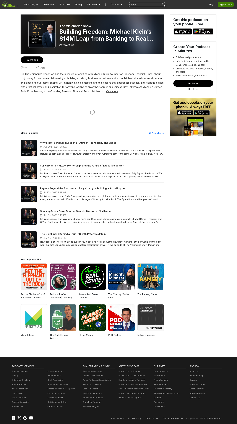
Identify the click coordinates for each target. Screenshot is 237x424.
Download (31, 60)
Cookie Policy (141, 418)
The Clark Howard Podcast (59, 337)
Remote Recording (20, 402)
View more (78, 91)
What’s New (159, 376)
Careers (193, 380)
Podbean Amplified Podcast (166, 393)
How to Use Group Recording (131, 393)
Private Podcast (19, 384)
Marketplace (27, 335)
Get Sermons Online (56, 402)
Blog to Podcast (90, 389)
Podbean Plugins (90, 406)
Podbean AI (17, 406)
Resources (159, 402)
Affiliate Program (197, 393)
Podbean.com (216, 418)
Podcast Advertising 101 (129, 398)
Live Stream (17, 393)
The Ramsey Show (147, 294)
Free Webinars (160, 380)
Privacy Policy (125, 418)
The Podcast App (19, 389)
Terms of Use (157, 418)
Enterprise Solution (20, 380)
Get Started (193, 83)
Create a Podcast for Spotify (59, 389)
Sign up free (226, 4)
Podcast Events (161, 384)
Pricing (76, 4)
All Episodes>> (157, 133)
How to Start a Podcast (128, 371)
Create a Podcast (55, 371)
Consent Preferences (177, 418)
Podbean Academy (162, 389)
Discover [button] (112, 4)
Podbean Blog (196, 376)
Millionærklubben (145, 335)
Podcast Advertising (92, 371)
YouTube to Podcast (92, 393)
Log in (213, 4)
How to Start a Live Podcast (130, 376)
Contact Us (194, 398)
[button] (30, 4)
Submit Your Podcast (92, 398)
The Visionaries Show (75, 26)
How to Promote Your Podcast (131, 384)
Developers (159, 406)
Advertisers (47, 4)
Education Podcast (55, 393)
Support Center (160, 371)
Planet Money (86, 335)
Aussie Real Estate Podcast (88, 296)
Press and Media (197, 384)
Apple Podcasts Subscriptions (96, 380)
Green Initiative (196, 389)
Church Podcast (54, 398)
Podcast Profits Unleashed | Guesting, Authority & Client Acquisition (63, 296)
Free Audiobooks (54, 406)
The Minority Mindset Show (118, 296)
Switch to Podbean (91, 402)
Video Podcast (53, 376)
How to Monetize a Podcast (130, 380)
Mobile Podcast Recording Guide (133, 389)
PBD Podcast (115, 335)
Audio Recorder (19, 398)
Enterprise (63, 4)
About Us (194, 371)
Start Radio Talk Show (57, 384)
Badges (157, 398)
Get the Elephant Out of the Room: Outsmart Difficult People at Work (32, 296)
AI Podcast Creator (91, 384)
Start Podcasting (54, 380)
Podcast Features (19, 371)
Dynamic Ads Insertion (93, 376)
